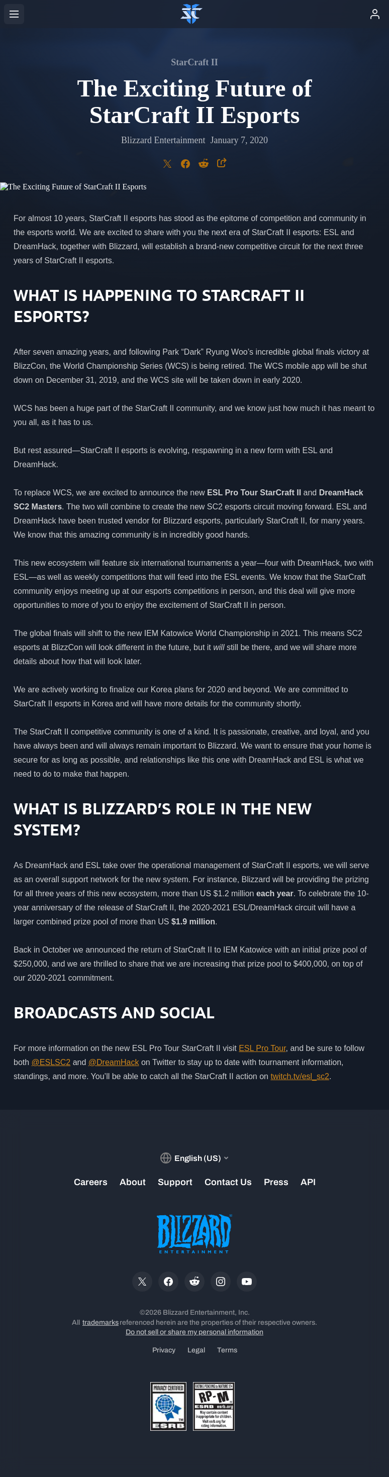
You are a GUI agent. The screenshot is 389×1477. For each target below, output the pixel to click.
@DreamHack (113, 1062)
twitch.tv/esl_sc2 (299, 1076)
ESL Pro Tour (262, 1048)
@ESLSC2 (51, 1062)
